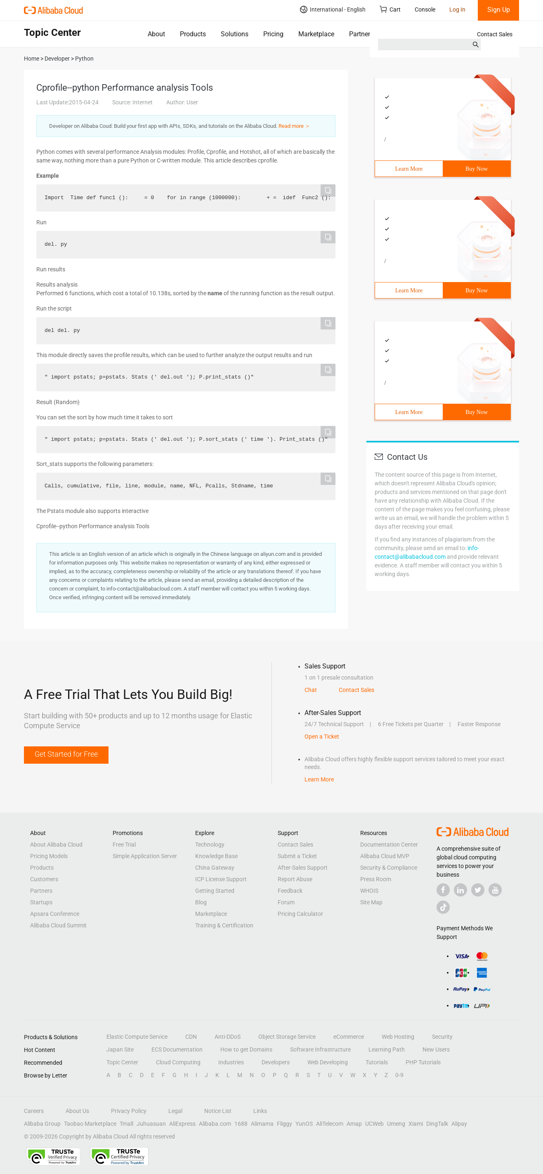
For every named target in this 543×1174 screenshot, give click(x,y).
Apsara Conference (54, 913)
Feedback (290, 890)
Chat (311, 690)
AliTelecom (329, 1123)
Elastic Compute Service (137, 1036)
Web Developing (327, 1062)
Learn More (409, 169)
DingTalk (437, 1123)
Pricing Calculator (300, 913)
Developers (276, 1062)
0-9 (399, 1075)
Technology (209, 844)
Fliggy (284, 1123)
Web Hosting (398, 1036)
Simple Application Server (145, 856)
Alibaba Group (42, 1123)
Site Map (371, 902)
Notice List (217, 1111)
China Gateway (214, 867)
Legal (175, 1111)
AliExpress (182, 1123)
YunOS (304, 1123)
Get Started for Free (66, 754)
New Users (436, 1049)
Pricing (273, 34)
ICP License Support (221, 879)
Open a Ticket (322, 736)
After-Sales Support (303, 867)
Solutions (234, 34)
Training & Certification (224, 925)
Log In (457, 9)
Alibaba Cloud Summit (58, 925)
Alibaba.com (215, 1123)
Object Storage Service (287, 1036)
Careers (34, 1111)
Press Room (375, 879)
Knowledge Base (216, 856)
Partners (361, 34)
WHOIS (369, 890)
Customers (44, 879)
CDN (191, 1036)
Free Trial (124, 844)
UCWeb (374, 1123)
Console (425, 9)
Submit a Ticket (297, 856)
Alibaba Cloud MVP (384, 856)
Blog (201, 902)
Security (442, 1036)
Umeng (396, 1123)
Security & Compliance (388, 867)
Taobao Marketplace (90, 1123)
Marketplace (316, 34)
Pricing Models (49, 856)
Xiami (415, 1123)
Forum (286, 902)
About (156, 34)
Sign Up (498, 10)
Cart (390, 9)
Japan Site (120, 1049)
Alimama (262, 1123)
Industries (231, 1062)
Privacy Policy (128, 1111)
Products (193, 34)
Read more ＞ (294, 126)
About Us (77, 1111)
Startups (41, 902)
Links (260, 1111)
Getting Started (214, 890)
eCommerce (348, 1036)
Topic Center (122, 1062)
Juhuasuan (151, 1123)
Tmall (126, 1123)
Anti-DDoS (228, 1036)
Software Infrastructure (320, 1049)
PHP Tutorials (423, 1062)
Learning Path (386, 1049)
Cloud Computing (178, 1062)
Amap (354, 1123)
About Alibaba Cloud (56, 844)
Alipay (459, 1123)
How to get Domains (246, 1049)
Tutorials (377, 1062)
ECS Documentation (177, 1049)
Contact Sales (494, 34)
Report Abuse (295, 879)
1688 (241, 1123)
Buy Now (476, 169)
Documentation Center (389, 844)
